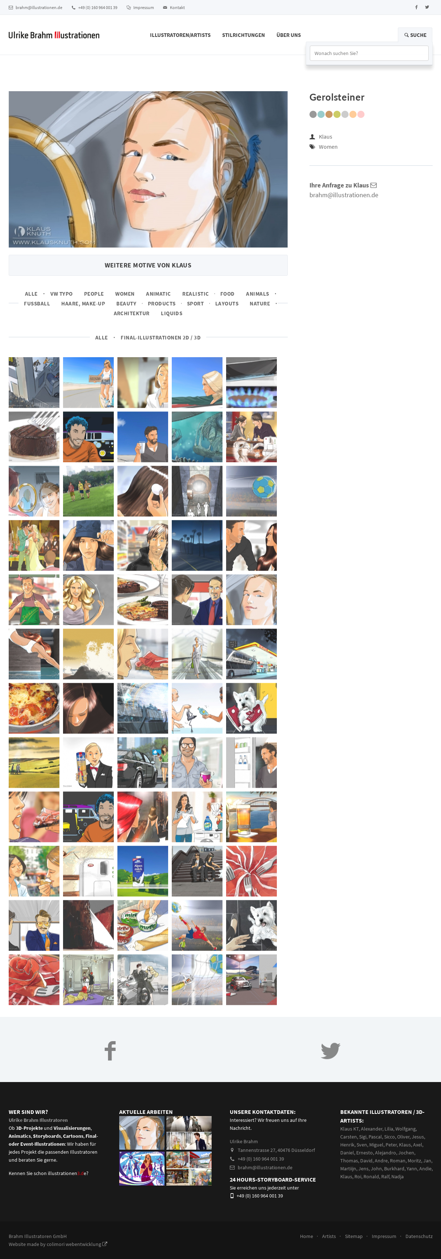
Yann (412, 1168)
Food (227, 293)
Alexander (371, 1128)
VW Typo (61, 293)
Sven (362, 1144)
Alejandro (385, 1152)
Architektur (132, 313)
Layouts (226, 303)
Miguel (376, 1144)
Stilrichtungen (243, 34)
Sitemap (354, 1236)
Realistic (195, 293)
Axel (417, 1144)
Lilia (388, 1128)
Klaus (325, 136)
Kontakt (174, 7)
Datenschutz (419, 1236)
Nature (260, 303)
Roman (397, 1160)
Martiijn (348, 1168)
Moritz (414, 1160)
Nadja (397, 1176)
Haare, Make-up (83, 303)
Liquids (171, 313)
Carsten (348, 1136)
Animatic (158, 293)
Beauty (126, 303)
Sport (195, 303)
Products (162, 303)
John (376, 1168)
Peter (391, 1144)
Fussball (37, 303)
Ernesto (364, 1152)
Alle (31, 293)
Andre (381, 1160)
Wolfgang (405, 1128)
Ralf (385, 1176)
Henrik (347, 1144)
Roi (357, 1176)
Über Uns (288, 34)
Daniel (347, 1152)
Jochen (406, 1152)
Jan (427, 1160)
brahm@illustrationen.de (35, 7)
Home (306, 1236)
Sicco (389, 1136)
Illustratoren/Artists (180, 34)
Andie (425, 1168)
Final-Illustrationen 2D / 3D (161, 337)
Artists (329, 1236)
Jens (363, 1168)
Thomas (349, 1160)
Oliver (403, 1136)
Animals (257, 293)
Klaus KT (349, 1128)
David (366, 1160)
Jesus (418, 1136)
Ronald (371, 1176)
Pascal (375, 1136)
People (94, 293)
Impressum (140, 7)
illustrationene (67, 1173)
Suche (415, 34)
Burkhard (394, 1168)
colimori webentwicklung (77, 1244)
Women (124, 293)
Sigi (362, 1136)
